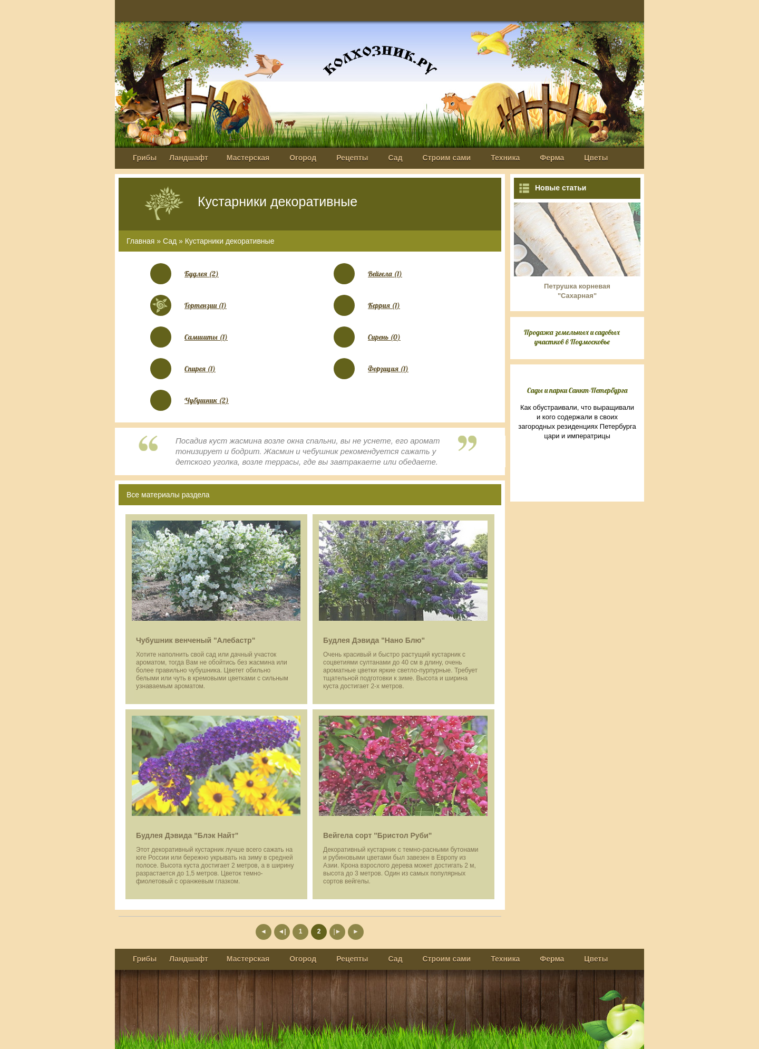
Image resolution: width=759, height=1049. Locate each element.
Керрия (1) (384, 305)
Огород (302, 157)
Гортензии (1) (205, 305)
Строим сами (447, 157)
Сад (395, 157)
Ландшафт (188, 157)
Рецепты (352, 157)
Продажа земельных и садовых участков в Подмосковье (572, 337)
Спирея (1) (200, 368)
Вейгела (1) (385, 273)
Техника (505, 157)
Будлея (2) (201, 273)
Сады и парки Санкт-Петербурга (577, 390)
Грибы (145, 157)
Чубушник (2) (206, 400)
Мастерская (248, 157)
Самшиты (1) (206, 337)
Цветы (596, 157)
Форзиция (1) (388, 368)
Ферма (552, 157)
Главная (140, 241)
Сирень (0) (384, 337)
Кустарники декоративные (230, 241)
